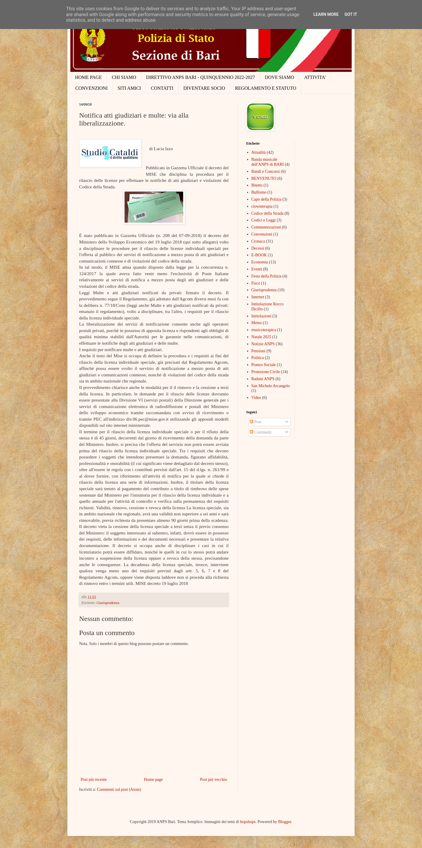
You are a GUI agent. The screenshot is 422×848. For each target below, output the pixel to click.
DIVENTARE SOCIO (204, 88)
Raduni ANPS (263, 379)
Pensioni (258, 351)
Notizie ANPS (263, 344)
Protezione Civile (265, 372)
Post (255, 422)
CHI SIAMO (124, 77)
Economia (259, 262)
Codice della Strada (267, 213)
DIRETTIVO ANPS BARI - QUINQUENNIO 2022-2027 (200, 77)
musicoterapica (263, 330)
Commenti (261, 432)
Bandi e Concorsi (265, 171)
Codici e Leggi (263, 220)
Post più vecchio (213, 779)
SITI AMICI (129, 88)
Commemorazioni (266, 227)
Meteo (256, 323)
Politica (257, 358)
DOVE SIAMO (279, 77)
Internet (257, 297)
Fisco (255, 283)
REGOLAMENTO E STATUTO (265, 88)
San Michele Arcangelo (270, 386)
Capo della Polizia (266, 199)
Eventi (256, 269)
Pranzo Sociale (263, 365)
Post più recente (94, 779)
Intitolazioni (261, 316)
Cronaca (258, 241)
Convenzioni (262, 234)
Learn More (325, 14)
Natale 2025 (261, 337)
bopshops (248, 822)
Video (256, 397)
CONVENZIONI (91, 88)
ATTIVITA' (315, 77)
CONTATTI (162, 88)
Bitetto (257, 185)
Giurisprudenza (107, 603)
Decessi (257, 248)
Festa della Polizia (266, 276)
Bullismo (258, 192)
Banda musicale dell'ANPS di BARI (267, 162)
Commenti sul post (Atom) (119, 789)
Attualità (258, 152)
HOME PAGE (88, 77)
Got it (350, 14)
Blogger (284, 822)
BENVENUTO (263, 178)
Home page (153, 779)
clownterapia (262, 206)
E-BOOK (259, 255)
